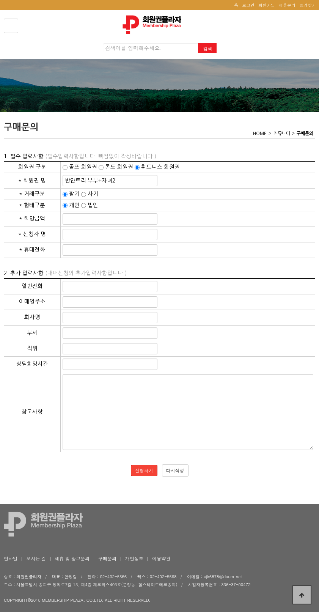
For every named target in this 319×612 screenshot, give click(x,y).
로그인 (248, 5)
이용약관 (161, 558)
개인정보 (134, 558)
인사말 (10, 558)
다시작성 (175, 470)
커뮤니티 (281, 133)
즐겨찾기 (307, 5)
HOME (260, 133)
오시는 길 (36, 558)
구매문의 (107, 558)
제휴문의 (287, 5)
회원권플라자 (154, 24)
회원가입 (266, 5)
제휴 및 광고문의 (72, 558)
